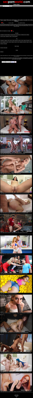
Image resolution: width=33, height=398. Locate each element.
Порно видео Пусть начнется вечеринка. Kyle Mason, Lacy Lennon (10, 253)
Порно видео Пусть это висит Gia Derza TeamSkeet (8, 293)
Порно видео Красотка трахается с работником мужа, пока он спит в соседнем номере (14, 212)
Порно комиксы (16, 395)
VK (16, 397)
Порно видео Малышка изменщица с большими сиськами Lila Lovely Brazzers (16, 20)
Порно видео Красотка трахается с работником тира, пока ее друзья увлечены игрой (14, 232)
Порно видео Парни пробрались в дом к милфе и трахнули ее (10, 114)
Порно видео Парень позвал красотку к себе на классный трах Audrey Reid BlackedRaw (14, 332)
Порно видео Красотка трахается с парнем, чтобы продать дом (10, 173)
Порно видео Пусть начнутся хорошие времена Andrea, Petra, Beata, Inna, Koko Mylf (13, 273)
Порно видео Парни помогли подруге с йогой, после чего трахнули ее (11, 94)
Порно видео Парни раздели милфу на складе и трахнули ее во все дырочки (12, 153)
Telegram (16, 396)
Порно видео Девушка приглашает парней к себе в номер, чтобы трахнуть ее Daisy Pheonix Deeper (16, 352)
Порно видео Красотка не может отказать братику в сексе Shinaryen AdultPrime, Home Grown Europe (16, 391)
